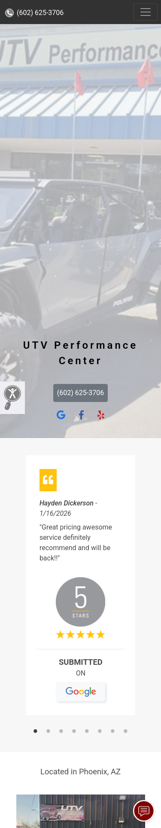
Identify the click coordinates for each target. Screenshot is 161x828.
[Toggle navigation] (146, 12)
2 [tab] (48, 732)
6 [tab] (100, 732)
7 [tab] (113, 732)
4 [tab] (74, 732)
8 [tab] (126, 732)
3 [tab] (61, 732)
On (80, 676)
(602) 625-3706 (34, 13)
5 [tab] (87, 732)
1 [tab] (35, 732)
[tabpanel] (80, 588)
